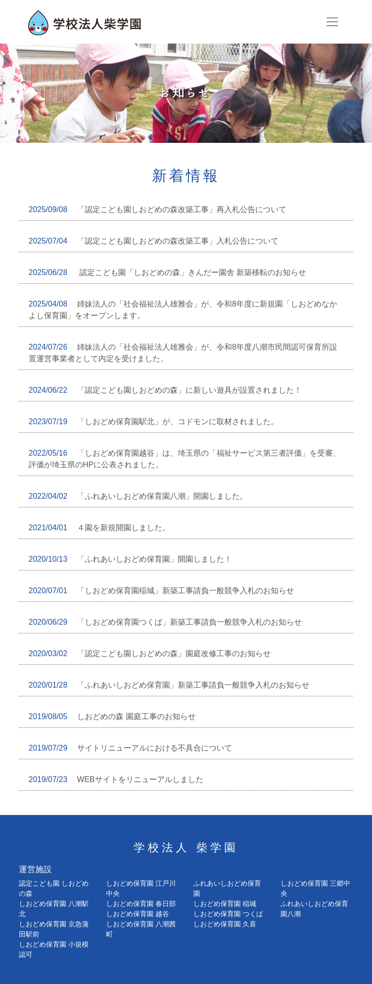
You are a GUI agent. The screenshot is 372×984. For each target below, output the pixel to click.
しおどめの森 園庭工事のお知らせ (112, 716)
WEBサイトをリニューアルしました (116, 779)
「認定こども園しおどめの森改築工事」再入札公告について (157, 209)
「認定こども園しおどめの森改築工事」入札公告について (154, 241)
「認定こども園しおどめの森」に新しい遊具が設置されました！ (165, 390)
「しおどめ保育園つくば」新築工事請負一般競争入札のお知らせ (165, 622)
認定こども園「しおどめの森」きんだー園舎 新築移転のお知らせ (167, 272)
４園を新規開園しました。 (99, 527)
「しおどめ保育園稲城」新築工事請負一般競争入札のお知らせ (161, 590)
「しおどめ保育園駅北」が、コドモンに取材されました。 (154, 421)
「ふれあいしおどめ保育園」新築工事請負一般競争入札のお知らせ (169, 685)
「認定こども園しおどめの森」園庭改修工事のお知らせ (150, 653)
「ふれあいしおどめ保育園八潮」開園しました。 (138, 496)
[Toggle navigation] (332, 22)
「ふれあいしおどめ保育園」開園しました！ (130, 559)
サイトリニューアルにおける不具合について (130, 748)
